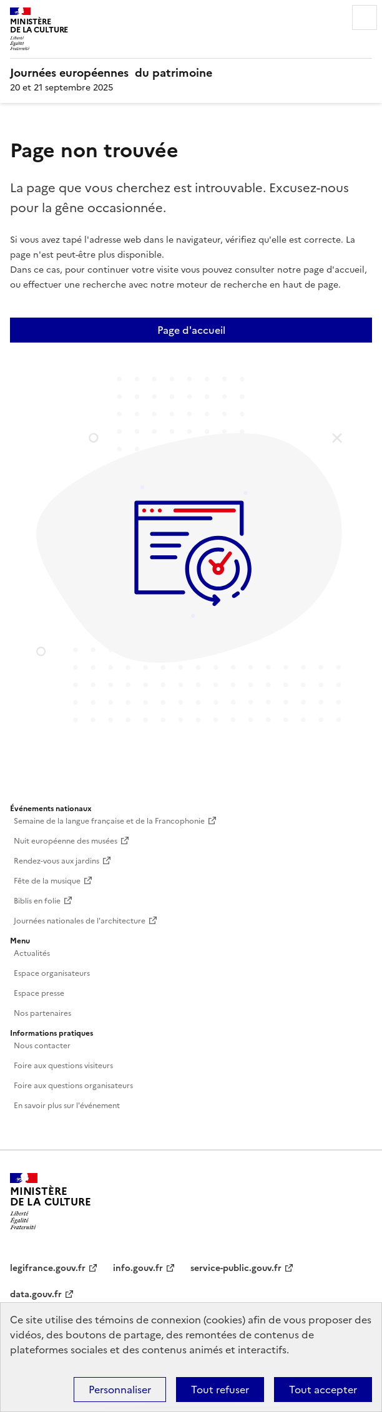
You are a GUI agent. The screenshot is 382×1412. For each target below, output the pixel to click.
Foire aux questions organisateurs (73, 1085)
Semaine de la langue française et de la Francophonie (109, 821)
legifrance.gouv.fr (48, 1268)
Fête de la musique (47, 881)
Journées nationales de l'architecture (79, 921)
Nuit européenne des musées (65, 841)
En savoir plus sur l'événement (67, 1105)
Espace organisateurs (52, 973)
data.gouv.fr (36, 1294)
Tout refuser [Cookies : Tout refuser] (220, 1389)
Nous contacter (42, 1045)
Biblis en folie (37, 901)
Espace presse (39, 993)
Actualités (32, 953)
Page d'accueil (191, 330)
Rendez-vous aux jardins (56, 861)
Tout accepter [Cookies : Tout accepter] (323, 1389)
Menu (364, 17)
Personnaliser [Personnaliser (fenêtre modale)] (120, 1389)
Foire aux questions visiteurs (63, 1065)
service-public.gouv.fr (236, 1268)
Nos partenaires (42, 1013)
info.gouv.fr (138, 1268)
